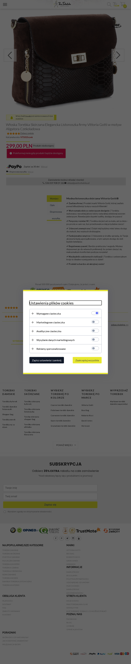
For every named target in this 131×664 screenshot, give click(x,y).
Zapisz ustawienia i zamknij (46, 360)
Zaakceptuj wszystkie (87, 360)
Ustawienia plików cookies (51, 303)
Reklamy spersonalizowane (51, 348)
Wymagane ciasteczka (48, 313)
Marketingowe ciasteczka (50, 322)
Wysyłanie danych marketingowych (55, 339)
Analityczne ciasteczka (48, 331)
